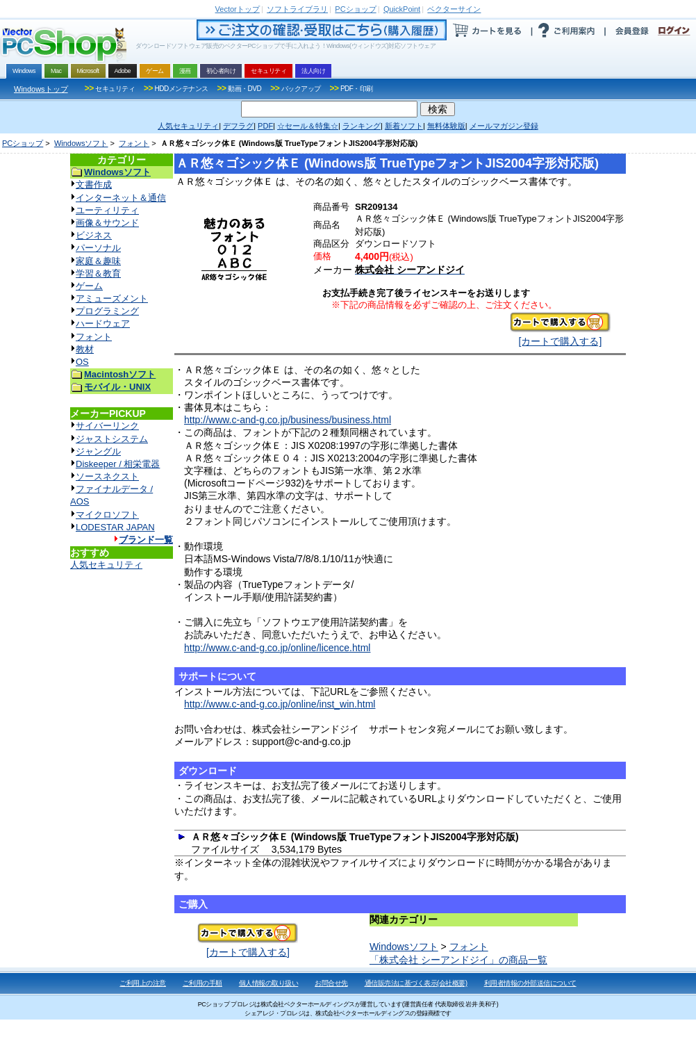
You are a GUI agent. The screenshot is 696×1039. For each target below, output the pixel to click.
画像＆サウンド (107, 223)
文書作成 (94, 184)
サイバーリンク (107, 425)
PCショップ (22, 143)
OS (82, 362)
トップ (237, 9)
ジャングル (98, 451)
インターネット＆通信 (121, 198)
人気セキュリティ (106, 564)
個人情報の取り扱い (269, 983)
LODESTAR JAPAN (115, 527)
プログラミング (107, 311)
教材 (85, 349)
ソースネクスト (107, 476)
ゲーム (89, 286)
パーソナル (98, 248)
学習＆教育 (98, 273)
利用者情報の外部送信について (530, 983)
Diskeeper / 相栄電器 (118, 464)
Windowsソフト (81, 143)
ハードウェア (103, 323)
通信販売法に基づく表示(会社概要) (416, 983)
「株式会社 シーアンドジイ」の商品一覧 (458, 959)
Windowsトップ (41, 89)
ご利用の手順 (202, 983)
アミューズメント (112, 298)
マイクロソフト (107, 514)
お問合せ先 (331, 983)
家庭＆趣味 (98, 261)
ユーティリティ (107, 210)
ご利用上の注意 (142, 983)
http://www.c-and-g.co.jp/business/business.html (287, 419)
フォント (134, 143)
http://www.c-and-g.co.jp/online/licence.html (277, 647)
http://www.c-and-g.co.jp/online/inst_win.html (279, 704)
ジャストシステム (112, 439)
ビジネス (94, 235)
